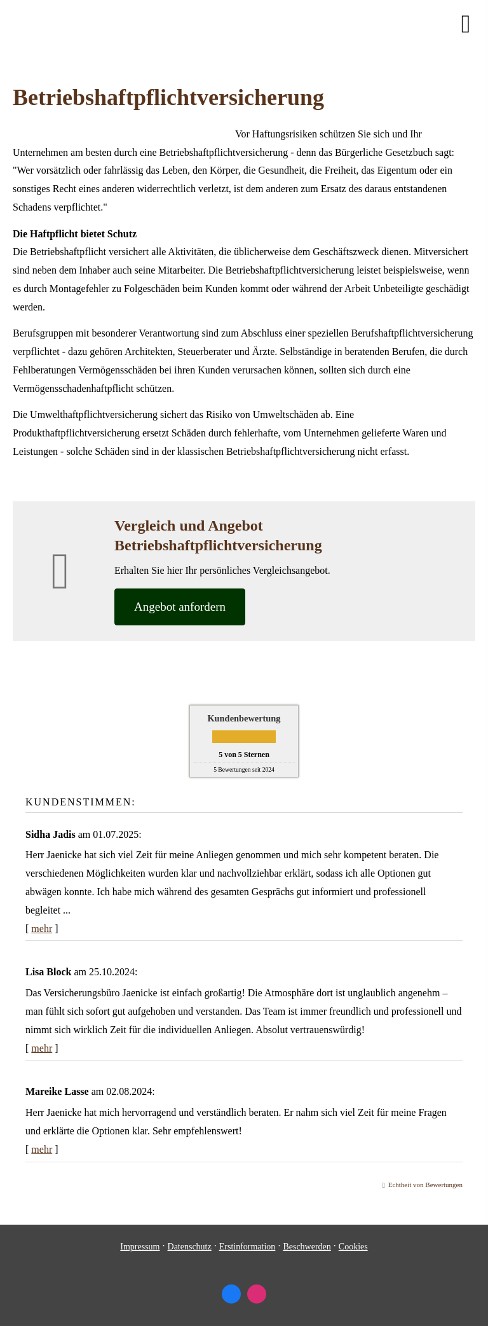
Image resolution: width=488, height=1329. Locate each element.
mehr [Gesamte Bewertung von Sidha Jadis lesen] (41, 928)
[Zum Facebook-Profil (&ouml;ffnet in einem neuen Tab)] (231, 1294)
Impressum (139, 1246)
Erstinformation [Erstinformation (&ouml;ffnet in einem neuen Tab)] (247, 1246)
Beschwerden (306, 1246)
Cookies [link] (353, 1246)
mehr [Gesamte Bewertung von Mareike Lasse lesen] (41, 1149)
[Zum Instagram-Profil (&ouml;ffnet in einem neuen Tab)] (256, 1294)
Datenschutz (190, 1246)
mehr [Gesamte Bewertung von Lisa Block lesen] (41, 1048)
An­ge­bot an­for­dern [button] (180, 606)
